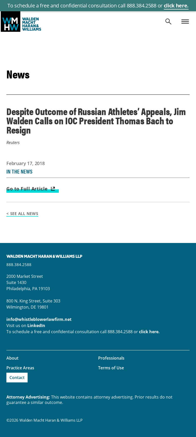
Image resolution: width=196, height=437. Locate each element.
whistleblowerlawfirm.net (98, 21)
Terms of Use (111, 368)
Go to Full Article (27, 189)
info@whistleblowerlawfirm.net (39, 319)
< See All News (22, 213)
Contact (17, 377)
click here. (176, 5)
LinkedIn (36, 325)
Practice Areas (20, 368)
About (12, 358)
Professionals (111, 358)
